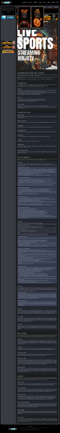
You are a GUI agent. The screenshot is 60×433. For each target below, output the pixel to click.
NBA (27, 91)
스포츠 (22, 120)
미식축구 (51, 90)
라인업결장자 (35, 2)
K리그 (25, 91)
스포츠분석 (40, 2)
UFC (47, 90)
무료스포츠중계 (24, 2)
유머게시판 (55, 7)
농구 (38, 90)
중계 (36, 84)
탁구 (48, 90)
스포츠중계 (38, 85)
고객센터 (57, 2)
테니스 (45, 90)
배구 (41, 90)
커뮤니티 (44, 2)
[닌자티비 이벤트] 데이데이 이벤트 (47, 9)
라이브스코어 (30, 2)
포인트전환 (53, 2)
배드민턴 (28, 122)
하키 (43, 90)
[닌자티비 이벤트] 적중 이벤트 (47, 10)
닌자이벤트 (50, 7)
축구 (36, 90)
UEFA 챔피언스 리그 (21, 91)
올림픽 (53, 90)
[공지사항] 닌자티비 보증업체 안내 (47, 11)
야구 (40, 90)
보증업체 (49, 2)
